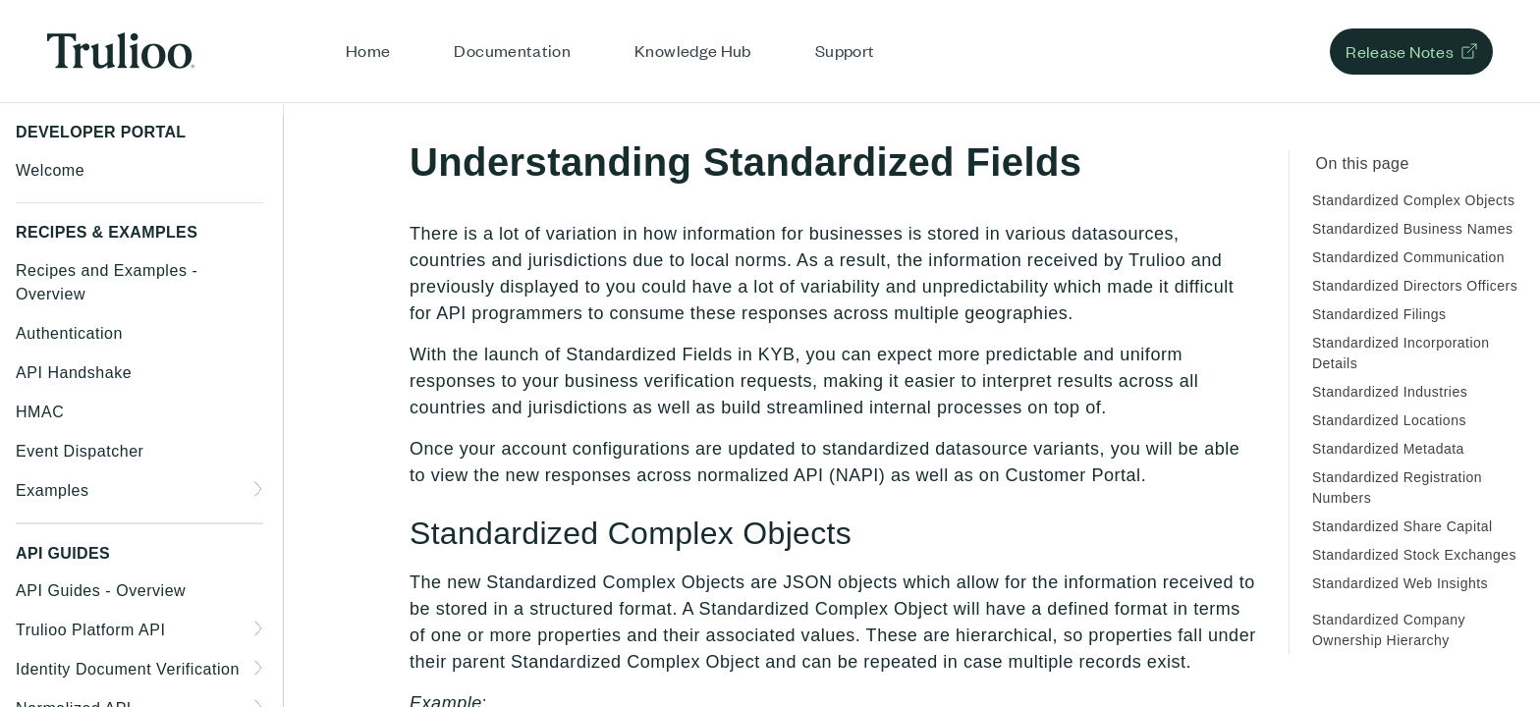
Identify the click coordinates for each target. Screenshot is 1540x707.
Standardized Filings (1379, 314)
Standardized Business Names (1412, 229)
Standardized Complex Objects (1413, 200)
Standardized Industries (1389, 392)
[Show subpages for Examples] (259, 489)
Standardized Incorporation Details (1401, 353)
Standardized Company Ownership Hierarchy (1388, 630)
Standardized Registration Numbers (1397, 487)
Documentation (512, 50)
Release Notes (1400, 51)
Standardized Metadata (1388, 449)
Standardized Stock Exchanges (1414, 555)
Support (845, 50)
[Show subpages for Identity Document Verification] (259, 668)
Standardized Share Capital (1402, 526)
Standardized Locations (1389, 420)
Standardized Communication (1408, 257)
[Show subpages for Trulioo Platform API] (259, 628)
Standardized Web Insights (1400, 583)
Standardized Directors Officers (1414, 286)
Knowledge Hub (692, 50)
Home (368, 50)
